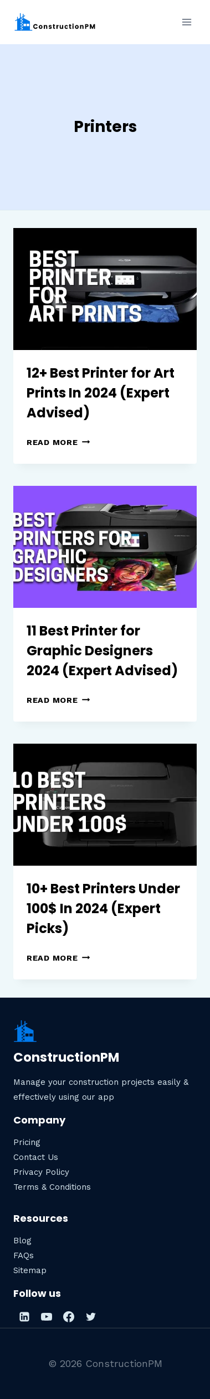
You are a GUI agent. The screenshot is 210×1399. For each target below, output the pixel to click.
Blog (22, 1241)
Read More (58, 442)
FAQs (23, 1255)
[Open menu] (186, 21)
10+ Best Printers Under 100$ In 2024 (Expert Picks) (103, 908)
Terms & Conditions (52, 1187)
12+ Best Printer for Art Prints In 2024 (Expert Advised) (101, 393)
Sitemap (30, 1270)
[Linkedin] (24, 1317)
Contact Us (35, 1157)
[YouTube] (46, 1317)
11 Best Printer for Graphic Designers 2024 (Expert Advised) (102, 651)
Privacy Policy (41, 1172)
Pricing (26, 1142)
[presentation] (105, 289)
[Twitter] (91, 1317)
